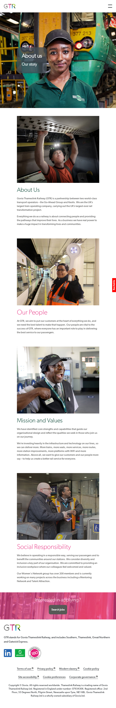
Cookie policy (91, 668)
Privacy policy (45, 668)
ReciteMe (114, 285)
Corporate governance (82, 677)
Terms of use (24, 668)
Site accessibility (27, 677)
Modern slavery (68, 668)
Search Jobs (58, 609)
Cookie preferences (54, 677)
